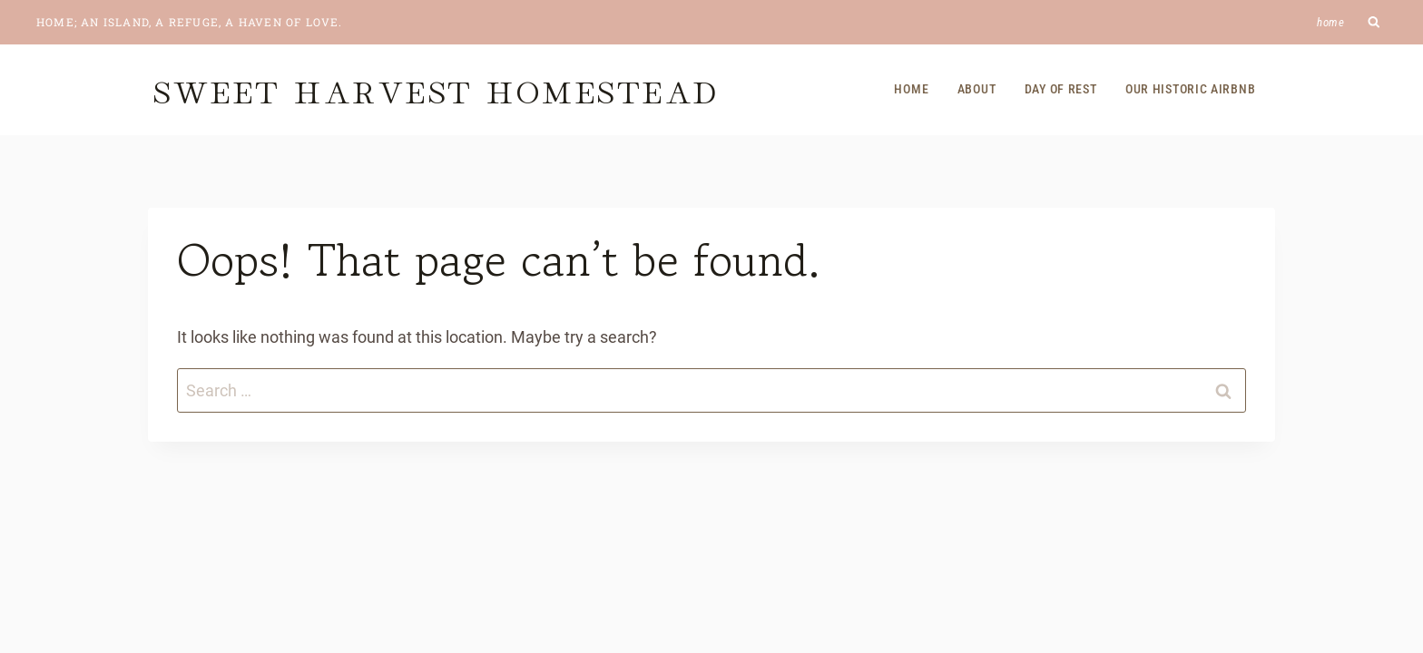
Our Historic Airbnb (1190, 89)
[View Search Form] (1374, 22)
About (976, 89)
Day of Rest (1061, 89)
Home (1331, 22)
